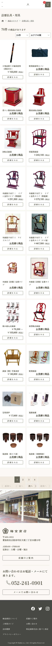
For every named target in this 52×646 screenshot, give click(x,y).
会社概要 (6, 629)
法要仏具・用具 (28, 21)
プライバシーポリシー (12, 634)
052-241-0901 (27, 582)
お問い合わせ (31, 623)
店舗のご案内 (26, 557)
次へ (30, 485)
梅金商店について (10, 618)
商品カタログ (13, 21)
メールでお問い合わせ (26, 592)
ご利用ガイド (8, 623)
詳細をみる (12, 77)
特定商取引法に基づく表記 (37, 629)
